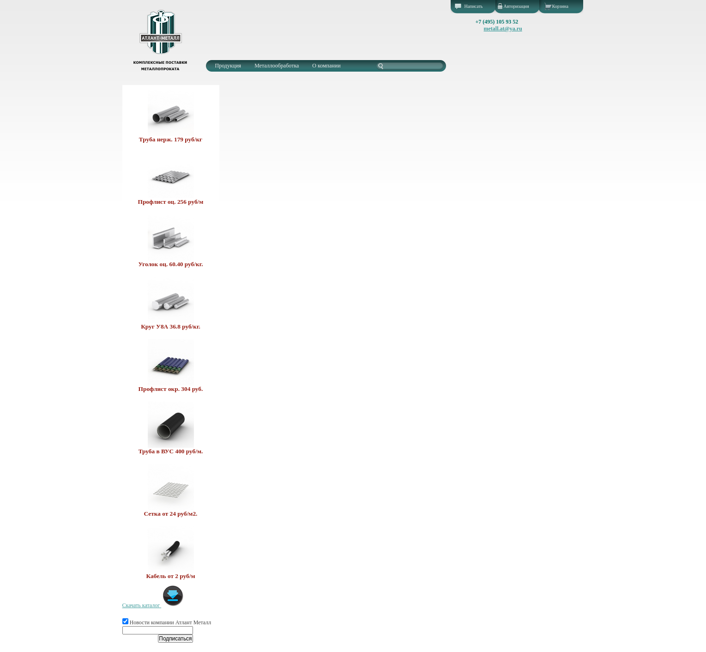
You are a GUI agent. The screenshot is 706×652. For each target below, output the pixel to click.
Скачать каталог (153, 605)
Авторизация (516, 6)
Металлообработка (276, 65)
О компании (326, 65)
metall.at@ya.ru (503, 28)
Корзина (560, 6)
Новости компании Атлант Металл (166, 622)
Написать (474, 6)
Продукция (228, 65)
